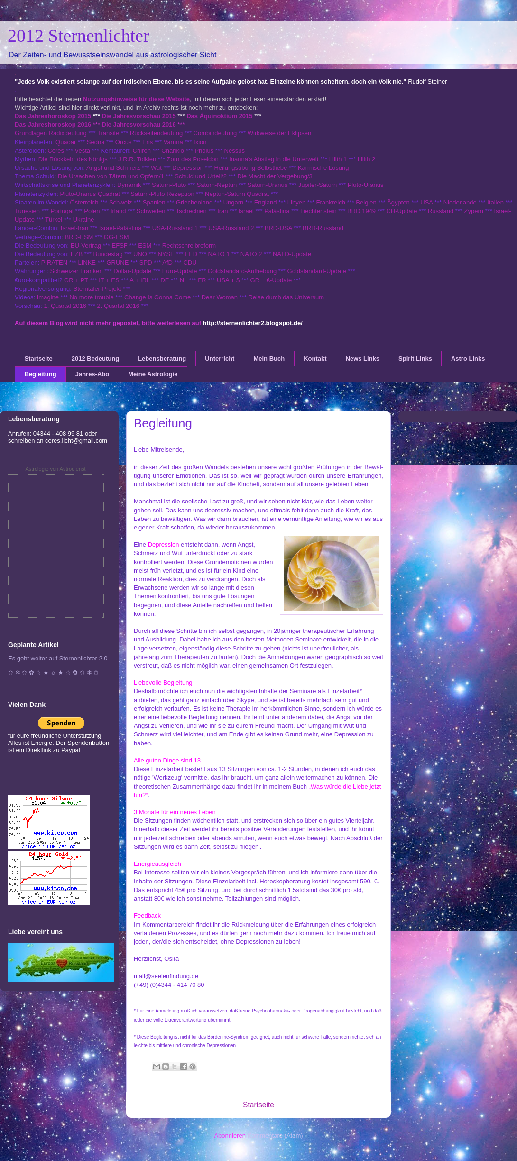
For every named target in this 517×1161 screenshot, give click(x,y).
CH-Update (402, 210)
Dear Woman (220, 297)
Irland (118, 210)
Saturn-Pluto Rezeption (162, 193)
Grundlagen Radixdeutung (51, 133)
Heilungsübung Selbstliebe (250, 167)
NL (183, 280)
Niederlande (460, 202)
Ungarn (233, 202)
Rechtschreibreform (189, 245)
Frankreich (330, 202)
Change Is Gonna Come (157, 297)
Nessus (234, 150)
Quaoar (65, 142)
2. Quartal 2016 (118, 305)
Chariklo (172, 150)
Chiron (142, 150)
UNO (140, 254)
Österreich (84, 202)
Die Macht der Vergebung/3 (274, 176)
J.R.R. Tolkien (137, 159)
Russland (440, 210)
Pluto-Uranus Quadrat (90, 193)
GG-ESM (116, 237)
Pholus (203, 150)
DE (164, 280)
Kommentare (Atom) (275, 1135)
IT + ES (109, 280)
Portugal (61, 210)
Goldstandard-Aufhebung (242, 271)
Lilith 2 (367, 159)
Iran (222, 210)
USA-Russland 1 (175, 228)
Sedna (96, 142)
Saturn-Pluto (169, 184)
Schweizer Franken (77, 271)
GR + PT (76, 280)
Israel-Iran (75, 228)
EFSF (120, 245)
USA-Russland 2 (231, 228)
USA (426, 202)
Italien (495, 202)
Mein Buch (269, 358)
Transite (108, 133)
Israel (246, 210)
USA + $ (228, 280)
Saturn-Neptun (217, 184)
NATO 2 (251, 254)
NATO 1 (219, 254)
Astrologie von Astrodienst (55, 469)
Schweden (151, 210)
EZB (77, 254)
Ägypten (398, 202)
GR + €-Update (271, 280)
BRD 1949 (361, 210)
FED (191, 254)
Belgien (366, 202)
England (265, 202)
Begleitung (40, 374)
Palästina (276, 210)
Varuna (173, 142)
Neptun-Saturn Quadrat (237, 193)
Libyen (296, 202)
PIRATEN (54, 262)
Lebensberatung (162, 358)
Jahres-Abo (92, 374)
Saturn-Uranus (268, 184)
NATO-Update (292, 254)
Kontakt (315, 358)
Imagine (48, 297)
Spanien (154, 202)
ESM (144, 245)
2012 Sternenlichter (78, 36)
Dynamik (129, 184)
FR (202, 280)
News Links (363, 358)
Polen (92, 210)
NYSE (165, 254)
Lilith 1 (338, 159)
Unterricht (219, 358)
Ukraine (83, 219)
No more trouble (91, 297)
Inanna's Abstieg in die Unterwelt (273, 159)
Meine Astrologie (152, 374)
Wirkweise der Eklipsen (279, 133)
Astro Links (468, 358)
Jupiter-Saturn (317, 184)
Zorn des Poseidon (193, 159)
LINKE (87, 262)
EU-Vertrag (87, 245)
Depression (187, 167)
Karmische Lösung (323, 167)
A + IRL (139, 280)
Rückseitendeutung (157, 133)
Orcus (123, 142)
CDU (189, 262)
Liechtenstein (318, 210)
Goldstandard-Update (316, 271)
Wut (156, 167)
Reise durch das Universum (286, 297)
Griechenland (194, 202)
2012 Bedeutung (95, 358)
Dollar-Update (132, 271)
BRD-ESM (79, 237)
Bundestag (108, 254)
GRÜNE (117, 262)
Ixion (200, 142)
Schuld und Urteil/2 (201, 176)
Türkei (53, 219)
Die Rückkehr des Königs (73, 159)
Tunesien (27, 210)
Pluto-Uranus (366, 184)
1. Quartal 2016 (65, 305)
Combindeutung (215, 133)
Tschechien (191, 210)
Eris (147, 142)
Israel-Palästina (120, 228)
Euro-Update (179, 271)
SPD (145, 262)
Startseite (39, 358)
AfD (167, 262)
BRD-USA (278, 228)
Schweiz (120, 202)
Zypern (473, 210)
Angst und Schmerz (113, 167)
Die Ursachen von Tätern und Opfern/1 (111, 176)
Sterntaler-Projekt (97, 288)
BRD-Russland (323, 228)
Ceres (55, 150)
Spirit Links (415, 358)
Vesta (82, 150)
